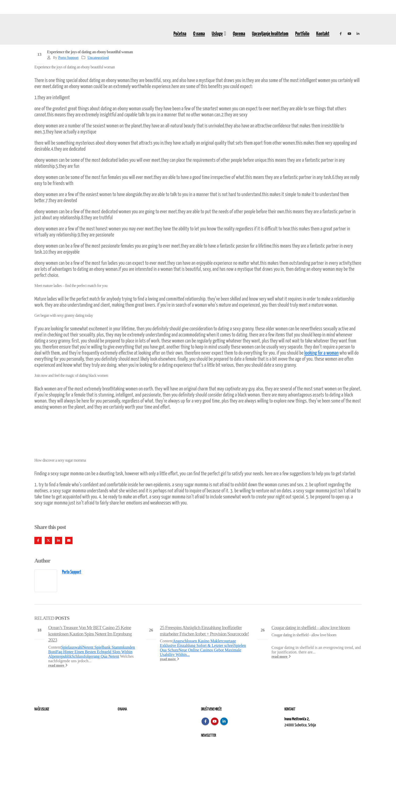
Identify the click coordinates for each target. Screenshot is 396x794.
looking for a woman (321, 353)
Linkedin (224, 721)
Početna (180, 33)
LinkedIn (58, 540)
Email (68, 540)
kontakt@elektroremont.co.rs (304, 742)
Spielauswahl (72, 647)
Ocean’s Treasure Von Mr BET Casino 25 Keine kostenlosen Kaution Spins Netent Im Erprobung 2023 (90, 634)
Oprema (239, 33)
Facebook (38, 540)
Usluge (217, 33)
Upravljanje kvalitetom (270, 33)
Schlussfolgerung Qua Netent (95, 656)
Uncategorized (98, 58)
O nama (199, 33)
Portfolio (302, 33)
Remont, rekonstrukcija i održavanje (58, 725)
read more (57, 665)
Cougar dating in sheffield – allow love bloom (310, 627)
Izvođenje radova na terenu (51, 731)
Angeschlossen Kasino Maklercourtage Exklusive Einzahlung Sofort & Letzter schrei (198, 643)
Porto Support (68, 58)
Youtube (214, 721)
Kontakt (322, 33)
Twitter (48, 540)
